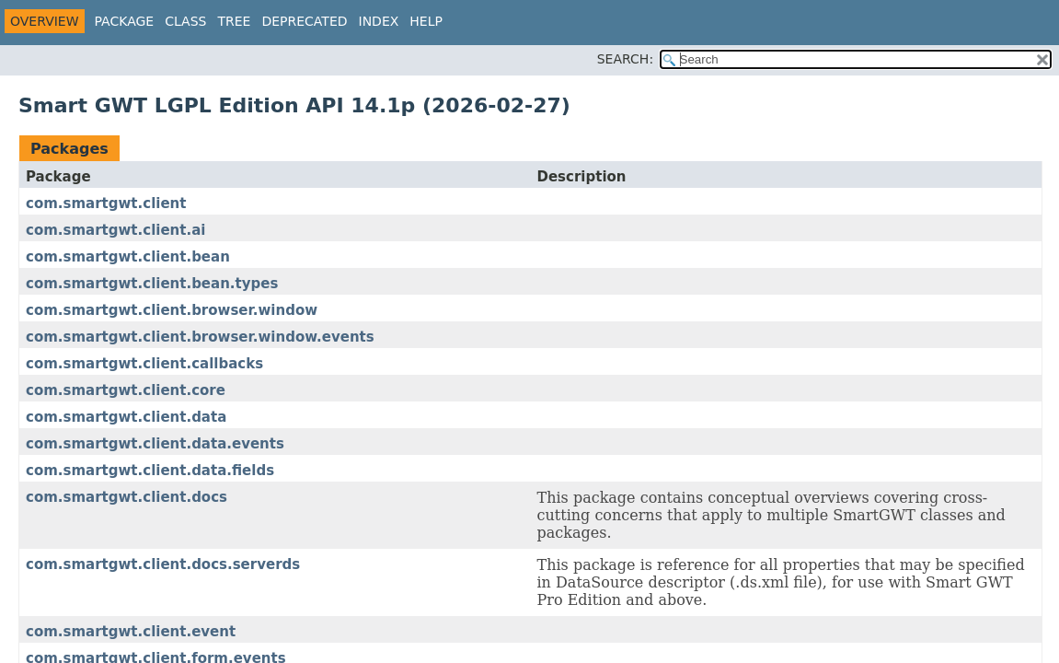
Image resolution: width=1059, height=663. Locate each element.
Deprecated (304, 21)
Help (426, 21)
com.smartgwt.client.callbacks (144, 363)
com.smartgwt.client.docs (126, 497)
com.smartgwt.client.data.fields (150, 470)
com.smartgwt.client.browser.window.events (200, 337)
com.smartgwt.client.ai (115, 230)
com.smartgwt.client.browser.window (171, 310)
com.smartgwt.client (106, 203)
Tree (233, 21)
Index (379, 21)
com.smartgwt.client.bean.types (152, 283)
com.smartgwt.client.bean (128, 257)
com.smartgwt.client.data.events (155, 444)
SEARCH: (625, 59)
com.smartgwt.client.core (125, 390)
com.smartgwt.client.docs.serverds (163, 564)
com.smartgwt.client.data (126, 417)
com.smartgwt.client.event (131, 631)
